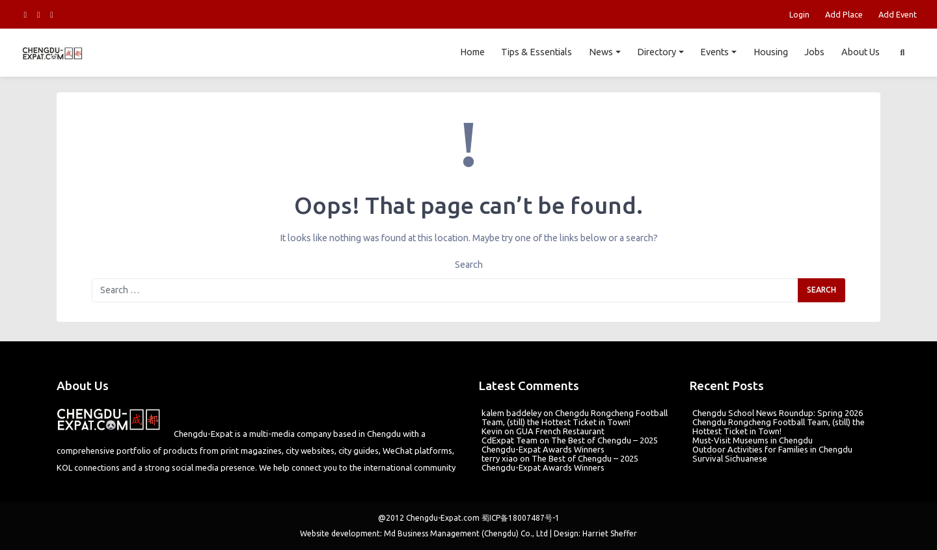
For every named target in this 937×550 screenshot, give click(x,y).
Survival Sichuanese (729, 458)
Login (799, 14)
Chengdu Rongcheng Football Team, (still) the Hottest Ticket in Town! (575, 417)
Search (469, 264)
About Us (860, 52)
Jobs (814, 52)
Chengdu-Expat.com (443, 518)
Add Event (897, 14)
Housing (770, 52)
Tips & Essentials (536, 52)
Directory (656, 52)
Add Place (844, 14)
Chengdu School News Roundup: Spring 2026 (777, 412)
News (601, 52)
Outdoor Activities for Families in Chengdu (772, 449)
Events (714, 52)
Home (471, 52)
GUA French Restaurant (560, 431)
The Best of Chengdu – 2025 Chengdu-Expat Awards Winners (570, 445)
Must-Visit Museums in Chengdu (752, 440)
